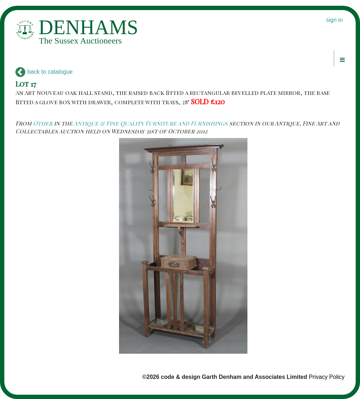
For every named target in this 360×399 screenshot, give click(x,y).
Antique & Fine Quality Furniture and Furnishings (151, 123)
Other (43, 123)
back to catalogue (44, 72)
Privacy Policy (327, 377)
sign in (334, 20)
